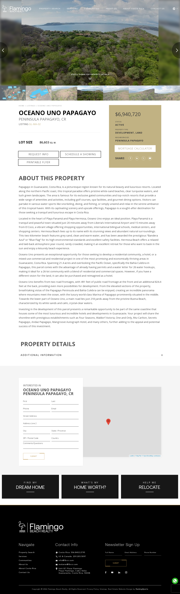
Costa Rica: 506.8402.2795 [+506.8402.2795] (72, 553)
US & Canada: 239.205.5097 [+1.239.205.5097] (72, 557)
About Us (111, 9)
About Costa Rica (133, 9)
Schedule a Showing (80, 154)
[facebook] (105, 572)
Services (72, 9)
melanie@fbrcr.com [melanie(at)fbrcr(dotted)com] (68, 565)
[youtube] (112, 572)
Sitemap (103, 589)
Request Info (38, 154)
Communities (92, 9)
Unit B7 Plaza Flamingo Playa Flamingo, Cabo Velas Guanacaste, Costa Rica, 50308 (74, 571)
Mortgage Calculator (135, 148)
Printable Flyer (38, 162)
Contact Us (158, 9)
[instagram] (126, 572)
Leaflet (132, 456)
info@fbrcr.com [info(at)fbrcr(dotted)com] (66, 561)
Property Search (49, 9)
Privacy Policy (93, 589)
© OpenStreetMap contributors (151, 456)
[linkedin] (119, 572)
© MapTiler (138, 456)
